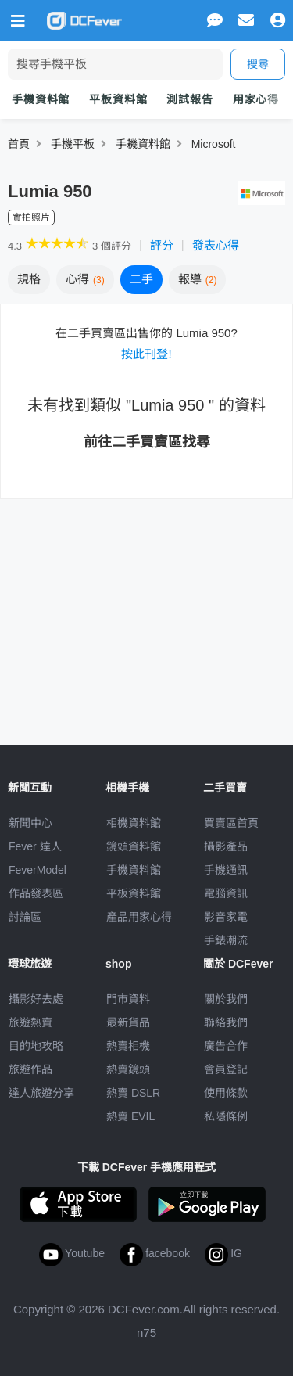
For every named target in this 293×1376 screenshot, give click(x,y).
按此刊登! (146, 354)
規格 (29, 279)
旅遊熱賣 (30, 1022)
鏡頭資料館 (133, 846)
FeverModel (37, 870)
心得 (85, 279)
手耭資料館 (143, 144)
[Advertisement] (147, 612)
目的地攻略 (36, 1046)
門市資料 (128, 999)
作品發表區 (36, 893)
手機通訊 (226, 870)
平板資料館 (118, 99)
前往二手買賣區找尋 (147, 442)
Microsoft (213, 144)
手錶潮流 (226, 940)
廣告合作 (226, 1046)
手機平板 (73, 144)
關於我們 (226, 999)
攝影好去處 (36, 999)
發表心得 (215, 245)
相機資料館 (133, 823)
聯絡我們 (226, 1022)
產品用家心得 (139, 917)
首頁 (19, 144)
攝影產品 (226, 846)
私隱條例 (226, 1116)
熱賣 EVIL (130, 1116)
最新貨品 (128, 1022)
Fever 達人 (35, 846)
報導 (197, 279)
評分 (161, 245)
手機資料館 (41, 99)
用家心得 (256, 99)
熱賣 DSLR (133, 1093)
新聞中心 (30, 823)
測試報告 (189, 99)
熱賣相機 (128, 1046)
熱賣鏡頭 (128, 1069)
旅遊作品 (30, 1069)
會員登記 (226, 1069)
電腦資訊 (226, 893)
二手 (141, 279)
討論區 (25, 917)
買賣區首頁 (231, 823)
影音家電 (226, 917)
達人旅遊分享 (41, 1093)
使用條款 (226, 1093)
